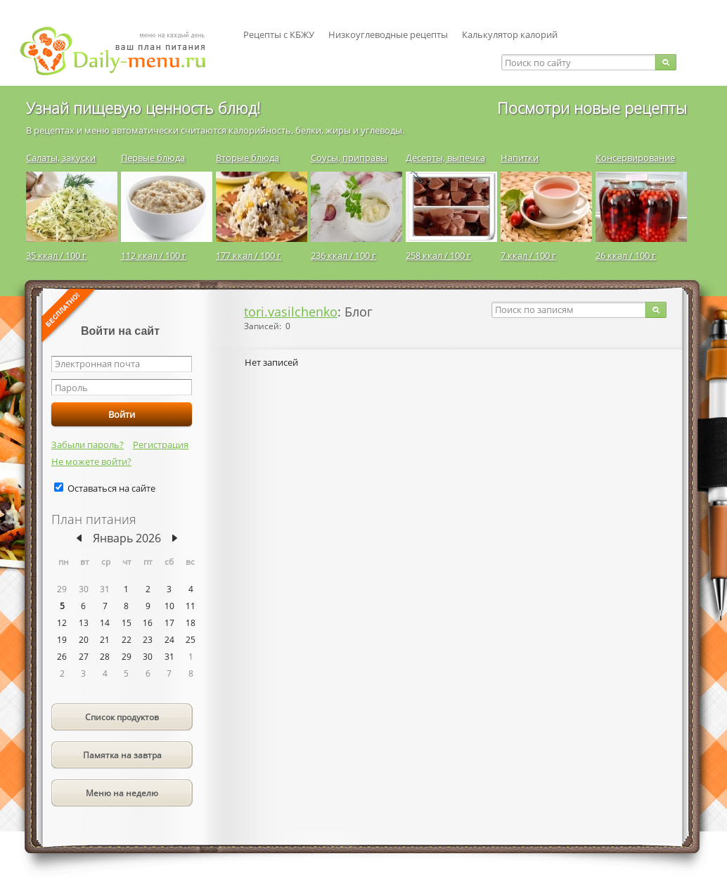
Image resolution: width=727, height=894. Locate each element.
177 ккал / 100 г (248, 255)
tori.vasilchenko (290, 311)
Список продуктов (122, 717)
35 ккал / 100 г (56, 255)
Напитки (520, 157)
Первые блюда (153, 157)
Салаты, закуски (61, 157)
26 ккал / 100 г (626, 255)
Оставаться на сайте (111, 488)
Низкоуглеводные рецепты (388, 34)
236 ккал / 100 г (343, 255)
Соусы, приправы (349, 157)
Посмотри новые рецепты (592, 107)
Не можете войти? (91, 461)
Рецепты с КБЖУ (278, 34)
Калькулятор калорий (510, 34)
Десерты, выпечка (445, 157)
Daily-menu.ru (122, 51)
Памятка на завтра (122, 755)
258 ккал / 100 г (438, 255)
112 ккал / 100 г (153, 255)
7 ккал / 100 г (528, 255)
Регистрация (160, 444)
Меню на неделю (122, 793)
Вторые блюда (247, 157)
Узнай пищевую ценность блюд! (143, 107)
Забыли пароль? (87, 444)
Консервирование (635, 157)
